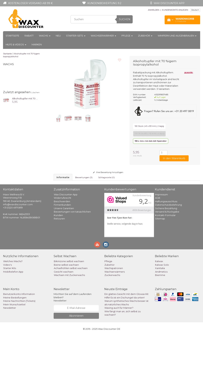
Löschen (35, 92)
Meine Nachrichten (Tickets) (19, 347)
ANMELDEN (153, 10)
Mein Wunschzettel (14, 350)
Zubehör (145, 35)
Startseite (12, 35)
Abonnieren (76, 362)
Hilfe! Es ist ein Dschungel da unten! (124, 344)
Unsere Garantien (64, 254)
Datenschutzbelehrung (168, 251)
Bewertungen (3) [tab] (84, 177)
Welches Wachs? (13, 307)
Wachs (44, 35)
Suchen (124, 19)
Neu (58, 35)
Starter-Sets (75, 35)
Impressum (161, 240)
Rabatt (29, 35)
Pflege (127, 35)
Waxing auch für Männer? (118, 354)
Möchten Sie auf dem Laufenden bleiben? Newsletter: (72, 343)
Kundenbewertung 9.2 (104, 3)
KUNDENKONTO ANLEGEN (175, 10)
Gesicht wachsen (63, 317)
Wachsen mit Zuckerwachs (69, 321)
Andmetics (161, 317)
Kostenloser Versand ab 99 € (30, 3)
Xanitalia (160, 314)
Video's (7, 311)
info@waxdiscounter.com (18, 250)
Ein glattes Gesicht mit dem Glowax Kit (126, 340)
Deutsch (195, 10)
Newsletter (9, 354)
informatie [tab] (62, 177)
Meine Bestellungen (14, 344)
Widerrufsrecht (62, 244)
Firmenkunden (62, 251)
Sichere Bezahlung (166, 254)
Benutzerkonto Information (19, 340)
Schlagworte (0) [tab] (106, 177)
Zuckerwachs (112, 321)
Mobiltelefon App (13, 317)
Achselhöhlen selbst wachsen (71, 314)
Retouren (59, 265)
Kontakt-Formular (165, 261)
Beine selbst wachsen (66, 311)
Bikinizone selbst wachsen (69, 307)
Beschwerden (62, 247)
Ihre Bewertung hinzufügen (108, 172)
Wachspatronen (113, 314)
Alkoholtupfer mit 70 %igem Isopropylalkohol (38, 98)
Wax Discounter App (65, 240)
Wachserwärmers (114, 317)
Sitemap (160, 265)
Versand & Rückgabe (167, 258)
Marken (37, 44)
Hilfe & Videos (16, 44)
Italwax (159, 307)
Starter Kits (9, 314)
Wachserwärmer (103, 35)
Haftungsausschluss (166, 247)
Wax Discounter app (169, 3)
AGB (157, 244)
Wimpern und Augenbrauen (177, 35)
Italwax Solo (162, 311)
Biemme (160, 321)
